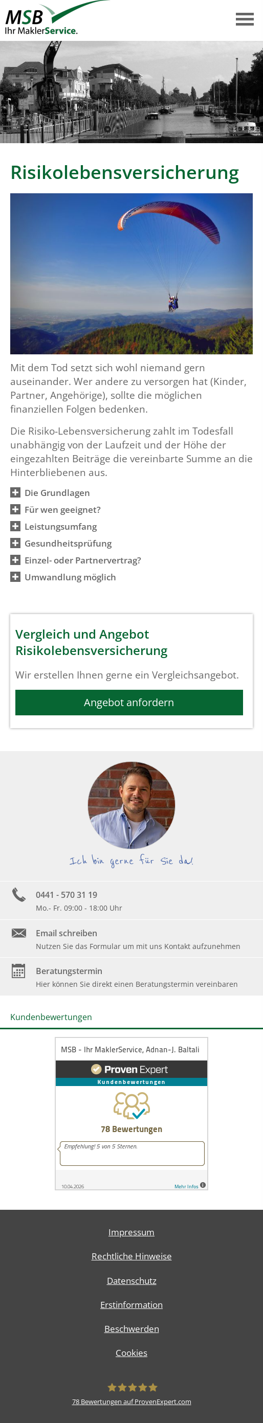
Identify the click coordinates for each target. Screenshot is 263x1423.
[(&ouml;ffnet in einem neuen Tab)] (131, 1187)
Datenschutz (132, 1280)
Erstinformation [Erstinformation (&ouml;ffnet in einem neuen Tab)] (131, 1305)
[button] (57, 492)
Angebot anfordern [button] (129, 702)
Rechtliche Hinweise (132, 1256)
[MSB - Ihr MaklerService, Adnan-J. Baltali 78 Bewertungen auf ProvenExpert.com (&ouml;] (131, 1394)
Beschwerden (131, 1329)
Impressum (131, 1232)
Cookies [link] (131, 1353)
